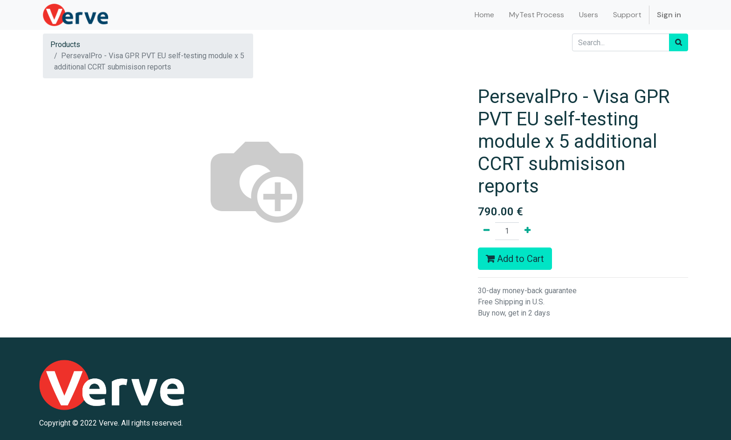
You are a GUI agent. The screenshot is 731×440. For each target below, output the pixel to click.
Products (65, 44)
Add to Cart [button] (515, 258)
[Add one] (527, 231)
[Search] (678, 42)
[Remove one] (486, 231)
